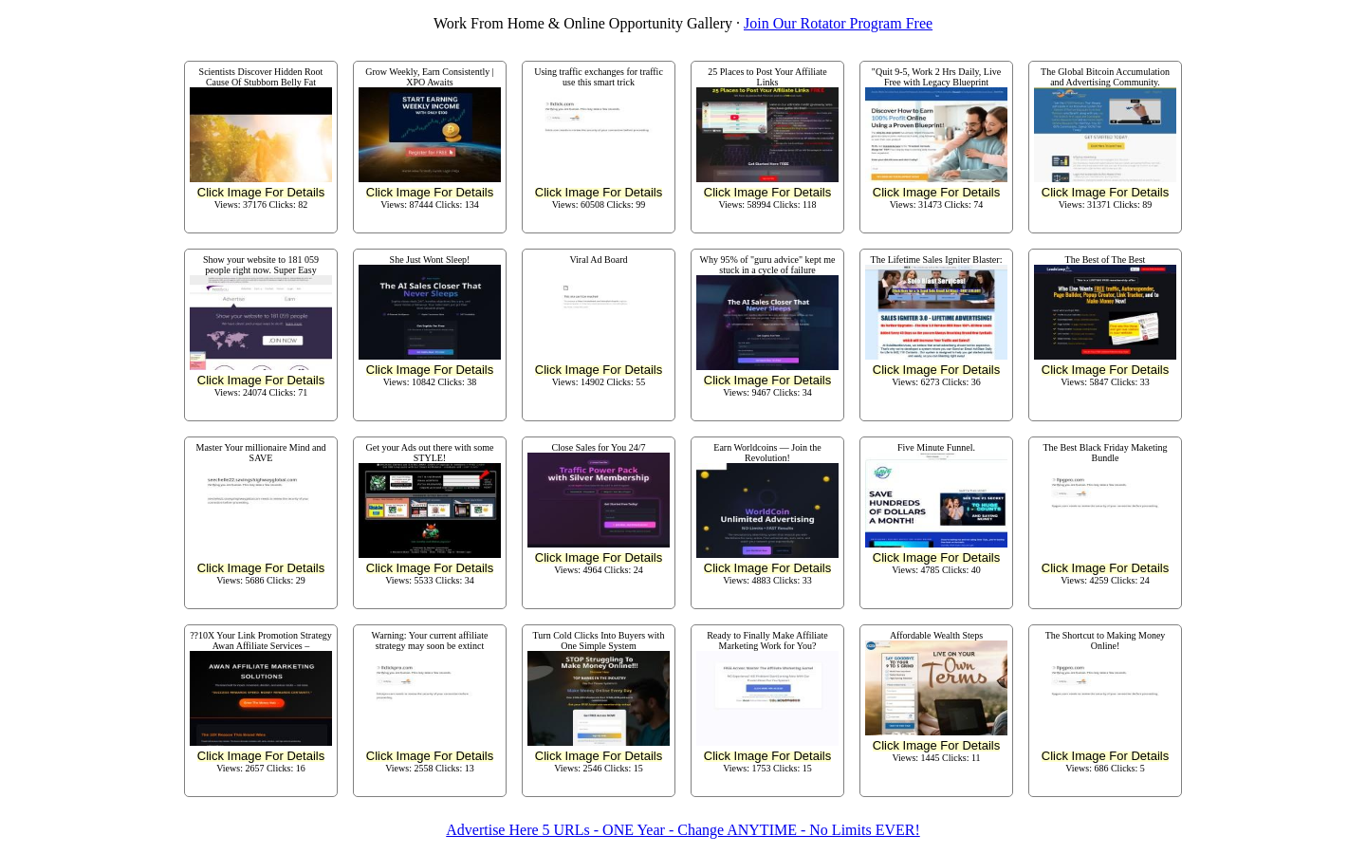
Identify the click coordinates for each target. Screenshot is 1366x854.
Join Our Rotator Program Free (838, 23)
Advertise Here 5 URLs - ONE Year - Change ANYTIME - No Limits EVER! (682, 830)
